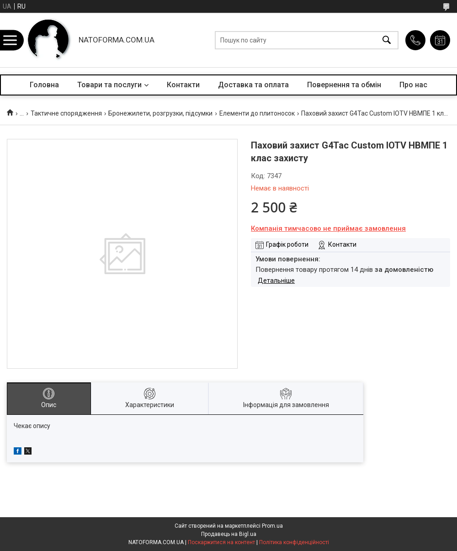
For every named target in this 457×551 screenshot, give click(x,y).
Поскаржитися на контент (221, 542)
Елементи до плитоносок (257, 113)
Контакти (183, 84)
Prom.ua (272, 526)
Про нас (413, 84)
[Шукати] (387, 40)
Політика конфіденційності (294, 542)
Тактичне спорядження (66, 113)
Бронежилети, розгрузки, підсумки (160, 113)
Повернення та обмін (344, 84)
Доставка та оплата (253, 84)
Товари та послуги (109, 84)
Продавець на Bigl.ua (228, 534)
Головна (44, 84)
